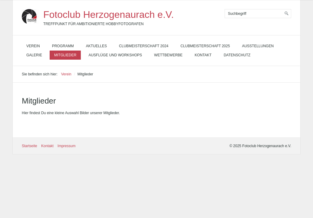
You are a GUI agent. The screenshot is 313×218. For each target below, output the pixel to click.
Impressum (66, 146)
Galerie (34, 55)
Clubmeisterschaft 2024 (143, 46)
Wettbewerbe (168, 55)
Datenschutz (237, 55)
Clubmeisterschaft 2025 (205, 46)
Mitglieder (65, 55)
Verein (33, 46)
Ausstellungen (258, 46)
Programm (63, 46)
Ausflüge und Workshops (115, 55)
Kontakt (203, 55)
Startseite (29, 146)
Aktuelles (96, 46)
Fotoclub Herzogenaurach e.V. (108, 14)
